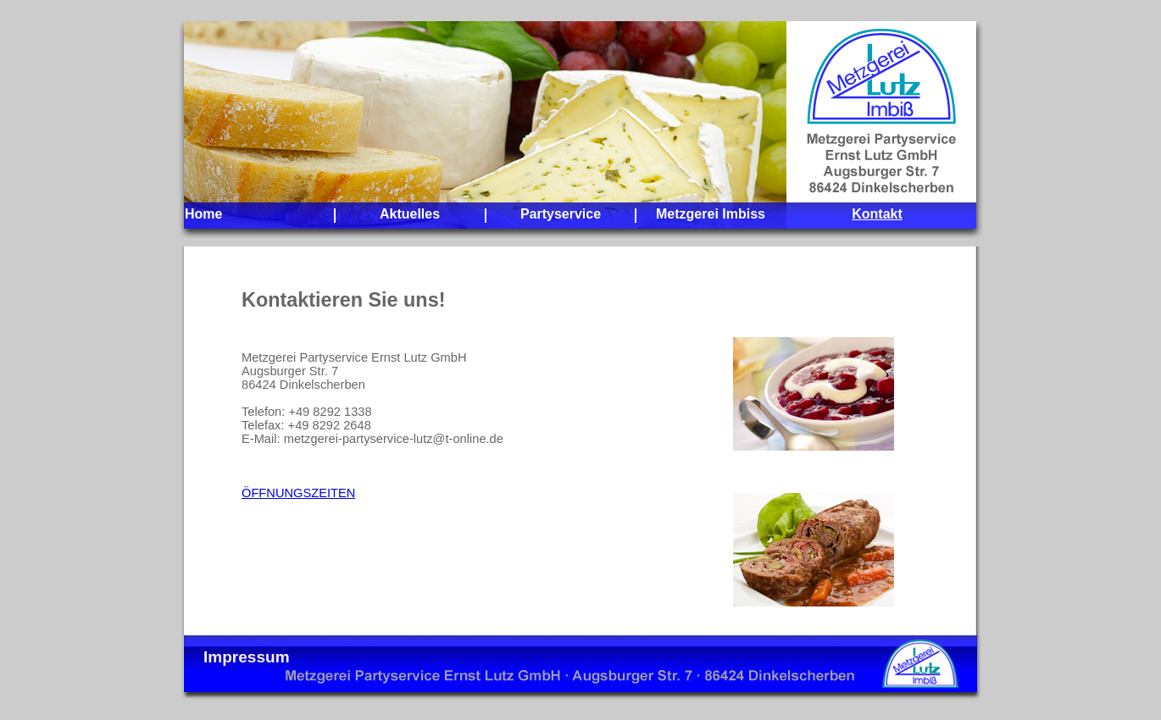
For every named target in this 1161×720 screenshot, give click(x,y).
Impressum (246, 657)
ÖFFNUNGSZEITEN (298, 493)
